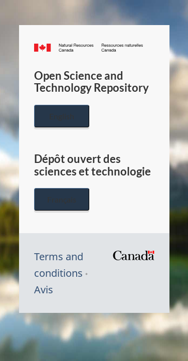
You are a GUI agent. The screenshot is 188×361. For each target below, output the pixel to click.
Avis (43, 289)
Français (61, 199)
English (61, 116)
